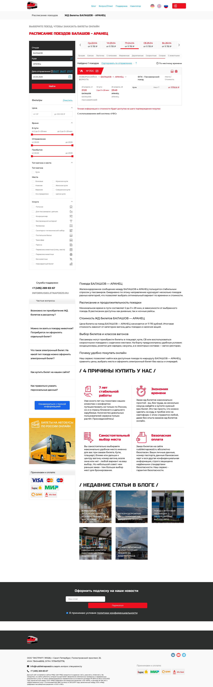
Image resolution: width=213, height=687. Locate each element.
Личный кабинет (175, 6)
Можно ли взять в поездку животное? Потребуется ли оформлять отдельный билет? (52, 332)
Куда (34, 58)
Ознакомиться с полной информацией (52, 405)
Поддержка (107, 6)
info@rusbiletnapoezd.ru (42, 666)
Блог (79, 6)
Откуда (35, 47)
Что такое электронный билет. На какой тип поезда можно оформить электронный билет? (51, 354)
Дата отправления (42, 71)
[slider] (32, 134)
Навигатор (121, 6)
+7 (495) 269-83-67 (39, 671)
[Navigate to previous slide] (80, 45)
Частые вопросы (45, 300)
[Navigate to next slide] (179, 45)
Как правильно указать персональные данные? (44, 388)
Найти (52, 86)
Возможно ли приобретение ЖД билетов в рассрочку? (49, 312)
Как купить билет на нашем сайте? (50, 372)
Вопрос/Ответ (92, 6)
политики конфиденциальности (117, 606)
